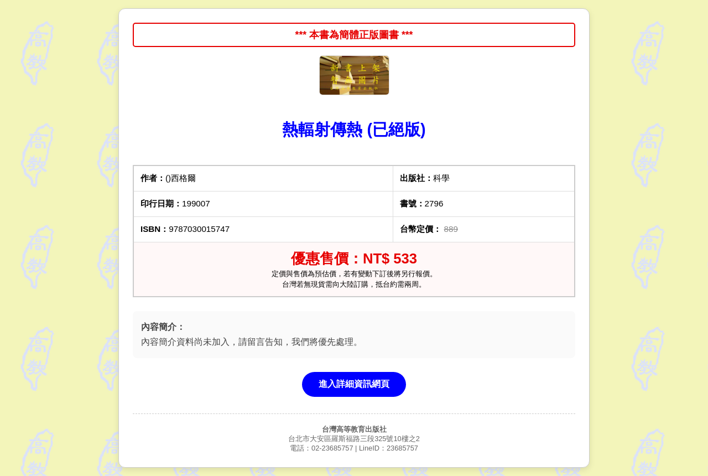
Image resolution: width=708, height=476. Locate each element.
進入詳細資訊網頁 (354, 384)
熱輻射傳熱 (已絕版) (353, 129)
